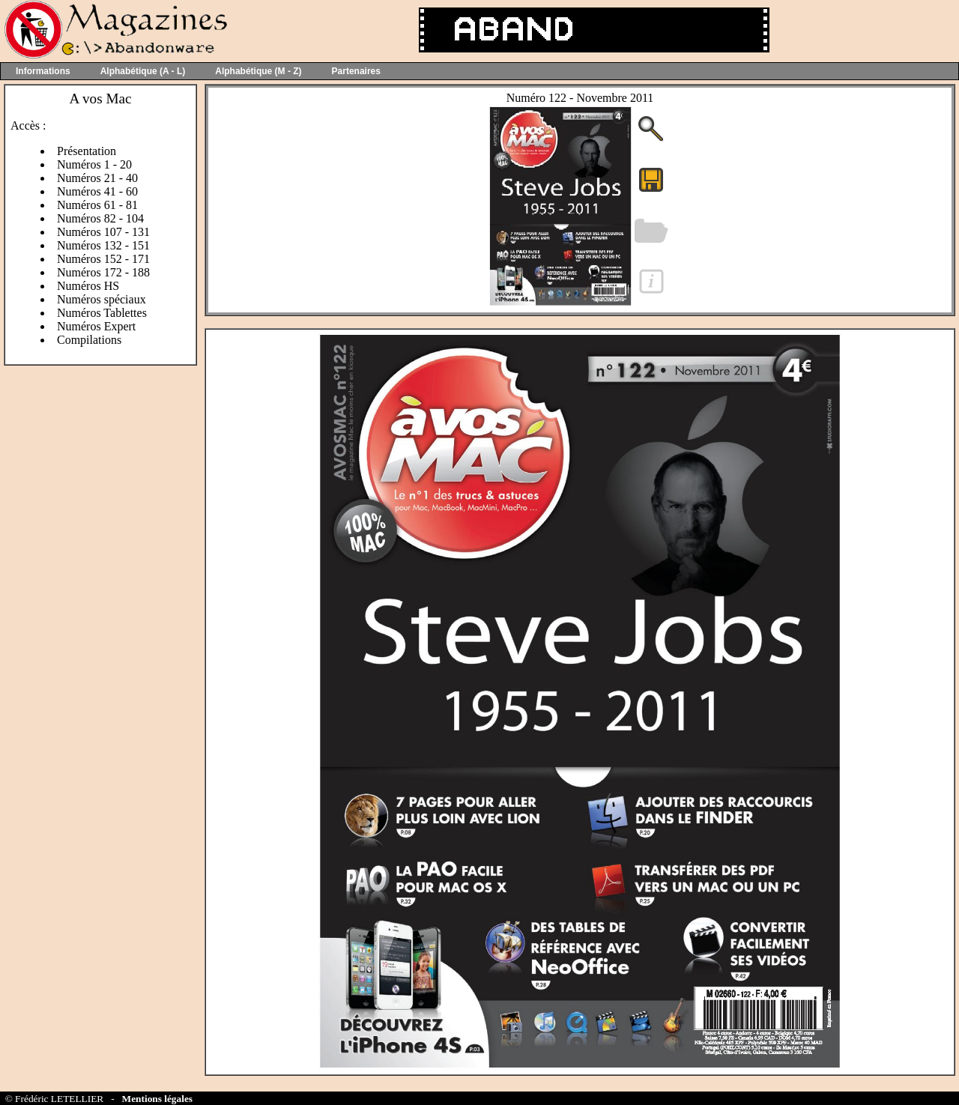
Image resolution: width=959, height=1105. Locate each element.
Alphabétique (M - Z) (258, 71)
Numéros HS (88, 285)
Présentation (86, 151)
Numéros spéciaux (101, 299)
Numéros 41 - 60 (97, 191)
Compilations (89, 339)
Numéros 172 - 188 (103, 272)
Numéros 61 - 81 (97, 205)
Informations (43, 71)
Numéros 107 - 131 (103, 231)
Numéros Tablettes (102, 312)
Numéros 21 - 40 (97, 178)
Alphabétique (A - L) (143, 71)
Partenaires (356, 71)
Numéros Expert (96, 326)
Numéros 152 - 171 (103, 258)
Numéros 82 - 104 (100, 218)
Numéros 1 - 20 (94, 164)
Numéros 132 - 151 (103, 245)
